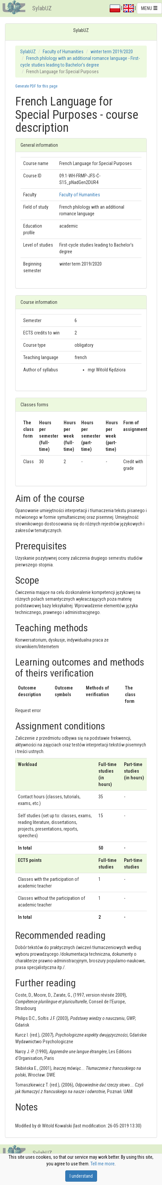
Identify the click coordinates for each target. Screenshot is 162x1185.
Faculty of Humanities (63, 51)
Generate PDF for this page (36, 86)
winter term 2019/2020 (111, 51)
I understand (81, 1176)
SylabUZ (42, 8)
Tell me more (102, 1163)
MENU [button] (149, 8)
